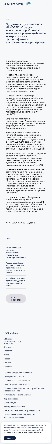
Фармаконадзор (11, 399)
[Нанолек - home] (18, 4)
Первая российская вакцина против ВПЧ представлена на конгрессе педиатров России (15, 268)
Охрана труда (10, 403)
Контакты (8, 367)
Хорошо (10, 438)
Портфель (8, 351)
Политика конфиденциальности (18, 373)
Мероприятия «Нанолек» (15, 407)
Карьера (7, 363)
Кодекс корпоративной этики (17, 384)
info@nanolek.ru (11, 333)
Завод (6, 355)
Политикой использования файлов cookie (22, 432)
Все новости (16, 298)
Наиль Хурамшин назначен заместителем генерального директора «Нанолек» (16, 252)
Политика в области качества (17, 381)
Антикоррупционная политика (17, 395)
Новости (7, 359)
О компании (9, 347)
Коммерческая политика (14, 377)
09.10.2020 (9, 19)
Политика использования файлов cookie (22, 411)
